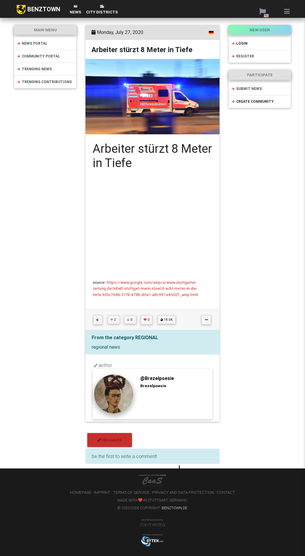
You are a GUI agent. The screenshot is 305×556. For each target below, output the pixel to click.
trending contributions (44, 82)
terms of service (131, 492)
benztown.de (174, 508)
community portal (38, 56)
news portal (32, 43)
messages (109, 440)
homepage (80, 492)
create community (252, 101)
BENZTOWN (38, 9)
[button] (262, 11)
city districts (102, 10)
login (239, 43)
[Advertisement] (152, 225)
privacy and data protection (183, 492)
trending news (34, 69)
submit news (246, 88)
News (75, 10)
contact (226, 492)
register (242, 56)
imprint (102, 492)
